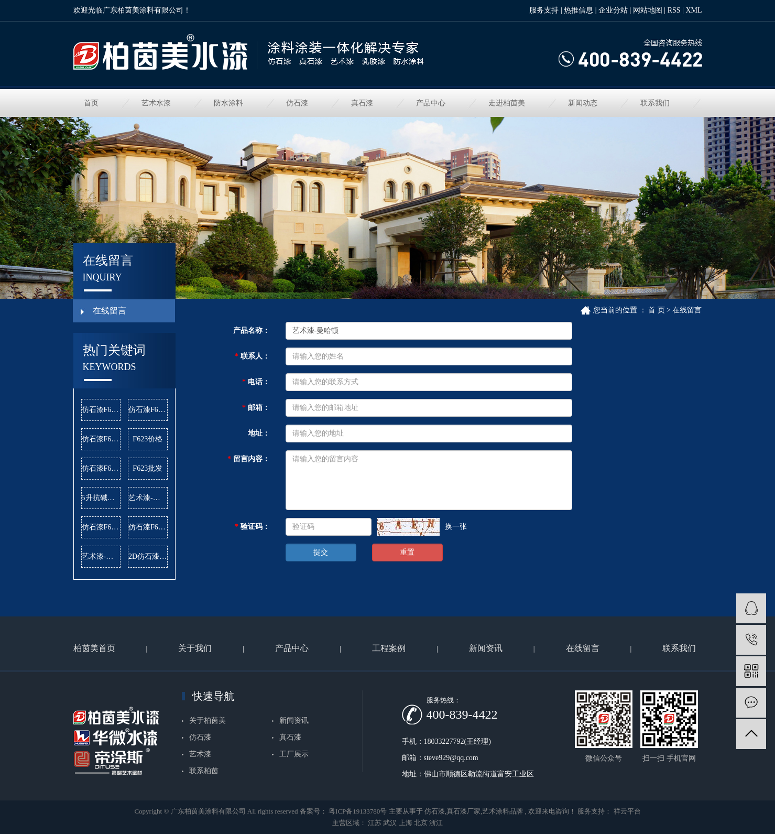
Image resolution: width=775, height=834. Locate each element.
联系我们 (655, 103)
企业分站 (613, 10)
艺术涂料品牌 (502, 811)
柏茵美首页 (94, 648)
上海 (405, 823)
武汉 (390, 823)
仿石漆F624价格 (148, 527)
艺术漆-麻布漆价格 (101, 556)
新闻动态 (582, 103)
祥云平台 (626, 811)
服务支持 (544, 10)
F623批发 (147, 468)
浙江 (436, 823)
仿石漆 (297, 103)
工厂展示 (294, 754)
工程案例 (389, 648)
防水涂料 (228, 103)
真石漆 (362, 103)
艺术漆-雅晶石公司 (148, 498)
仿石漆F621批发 (101, 527)
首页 (91, 103)
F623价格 (147, 439)
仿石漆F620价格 (148, 410)
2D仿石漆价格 (148, 556)
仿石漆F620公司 (101, 410)
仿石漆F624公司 (101, 439)
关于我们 (195, 648)
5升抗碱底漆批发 (101, 498)
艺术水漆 (156, 103)
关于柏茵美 (207, 720)
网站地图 (647, 10)
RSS (674, 10)
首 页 (656, 310)
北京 (421, 823)
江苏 (374, 823)
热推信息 (578, 10)
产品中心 (430, 103)
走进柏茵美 (506, 103)
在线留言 (109, 310)
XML (693, 10)
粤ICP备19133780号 (358, 811)
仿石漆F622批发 (101, 468)
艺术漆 (200, 754)
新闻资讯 (486, 648)
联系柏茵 (204, 771)
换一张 (456, 526)
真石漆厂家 (463, 811)
